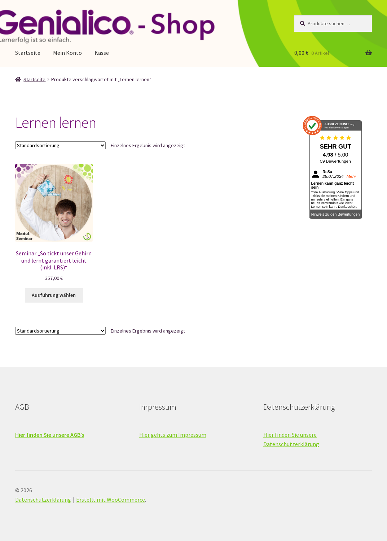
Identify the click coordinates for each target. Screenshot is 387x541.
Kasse (101, 52)
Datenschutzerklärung (43, 499)
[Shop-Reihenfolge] (60, 145)
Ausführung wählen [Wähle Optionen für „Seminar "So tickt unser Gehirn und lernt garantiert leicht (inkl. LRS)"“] (54, 295)
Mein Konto (67, 52)
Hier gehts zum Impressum (172, 434)
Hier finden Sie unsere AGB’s (49, 434)
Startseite (27, 52)
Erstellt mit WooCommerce (110, 499)
